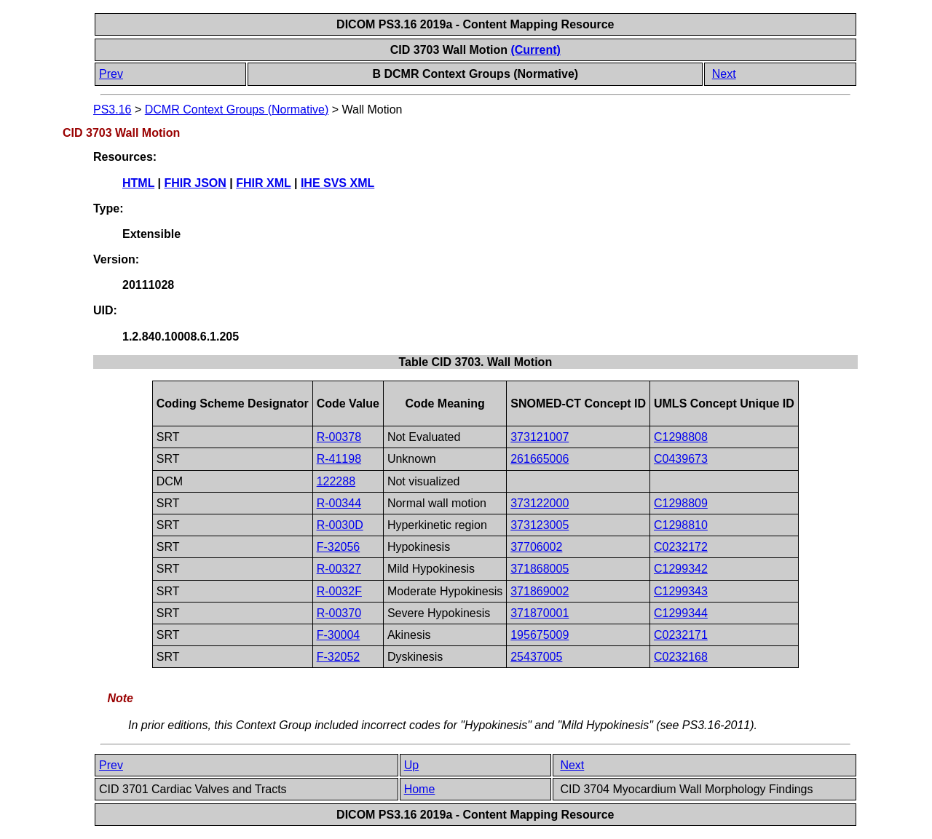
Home (419, 789)
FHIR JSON (195, 183)
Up (411, 765)
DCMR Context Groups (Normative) (237, 109)
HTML (138, 183)
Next (724, 74)
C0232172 (681, 547)
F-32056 (338, 547)
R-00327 (339, 568)
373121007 (539, 437)
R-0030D (340, 525)
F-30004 (338, 635)
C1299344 (681, 613)
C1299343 (681, 591)
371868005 (539, 568)
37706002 (536, 547)
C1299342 (681, 568)
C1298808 (681, 437)
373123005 (539, 525)
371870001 (539, 613)
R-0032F (339, 591)
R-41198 (339, 459)
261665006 (539, 459)
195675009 (539, 635)
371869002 (539, 591)
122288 (336, 481)
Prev (111, 74)
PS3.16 (112, 109)
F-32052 (338, 657)
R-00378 (339, 437)
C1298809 (681, 503)
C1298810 (681, 525)
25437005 (536, 657)
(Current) (535, 50)
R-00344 (339, 503)
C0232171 (681, 635)
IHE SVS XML (337, 183)
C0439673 (681, 459)
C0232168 (681, 657)
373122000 (539, 503)
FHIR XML (263, 183)
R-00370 (339, 613)
